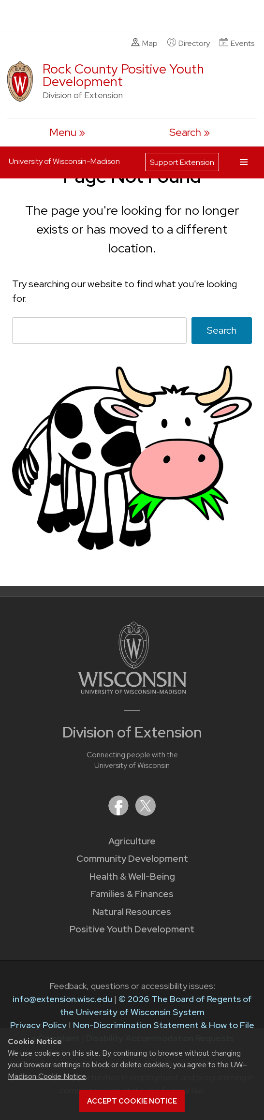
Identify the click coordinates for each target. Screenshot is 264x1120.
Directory (188, 43)
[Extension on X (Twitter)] (145, 813)
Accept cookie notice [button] (132, 1101)
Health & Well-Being (132, 876)
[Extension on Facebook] (119, 813)
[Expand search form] (189, 132)
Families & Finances (132, 894)
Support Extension (182, 162)
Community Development (132, 859)
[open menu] (67, 132)
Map (144, 43)
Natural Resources (132, 912)
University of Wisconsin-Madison (64, 161)
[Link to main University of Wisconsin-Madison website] (132, 691)
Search (221, 330)
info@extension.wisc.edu (62, 998)
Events (237, 43)
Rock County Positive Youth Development (123, 75)
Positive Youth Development (132, 929)
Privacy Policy (38, 1025)
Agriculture (132, 841)
